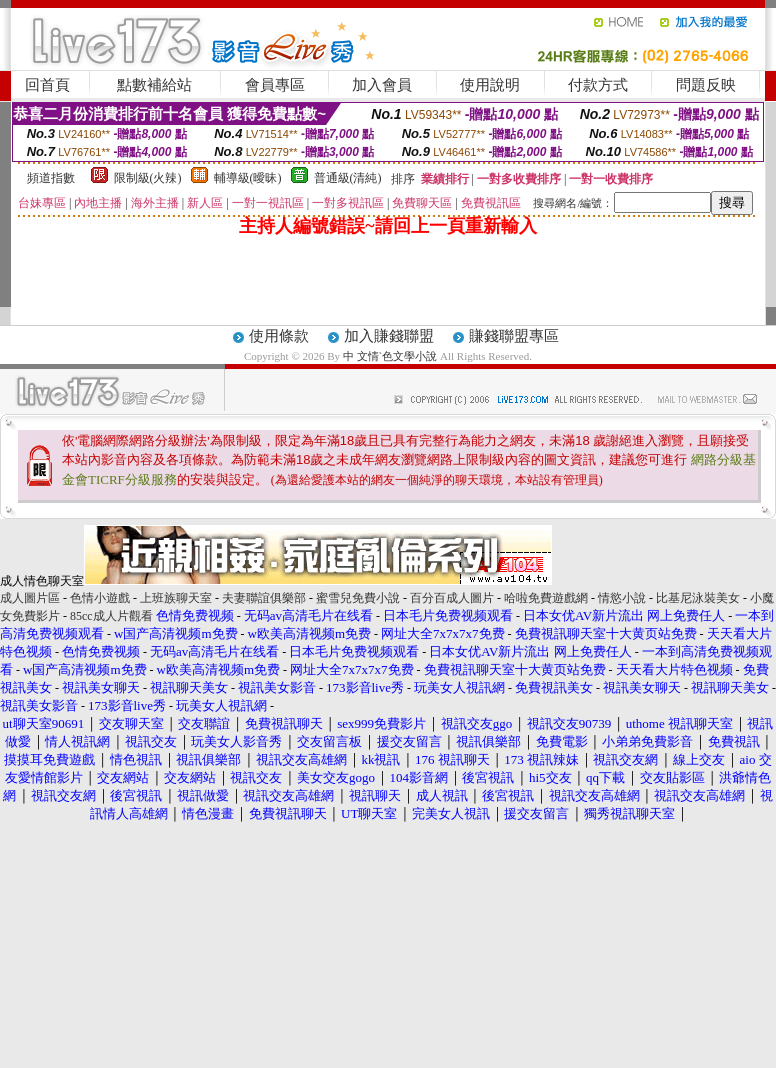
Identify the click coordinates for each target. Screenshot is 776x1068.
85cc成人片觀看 (111, 616)
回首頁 (47, 85)
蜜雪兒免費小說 (358, 598)
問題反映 (706, 85)
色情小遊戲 (100, 598)
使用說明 (490, 85)
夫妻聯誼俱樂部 (264, 598)
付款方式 (598, 85)
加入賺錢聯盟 (389, 336)
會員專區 (275, 85)
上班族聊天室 (176, 598)
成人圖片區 (30, 598)
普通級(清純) (348, 178)
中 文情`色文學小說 (390, 356)
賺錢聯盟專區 (514, 336)
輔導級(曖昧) (248, 178)
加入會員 (382, 85)
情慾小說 (622, 598)
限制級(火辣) (148, 178)
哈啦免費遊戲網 (546, 598)
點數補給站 (154, 85)
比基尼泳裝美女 (698, 598)
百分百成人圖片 (452, 598)
